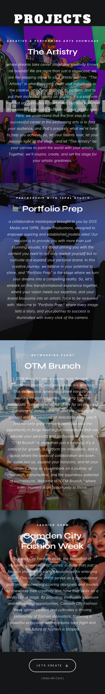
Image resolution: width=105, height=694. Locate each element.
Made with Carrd (52, 678)
